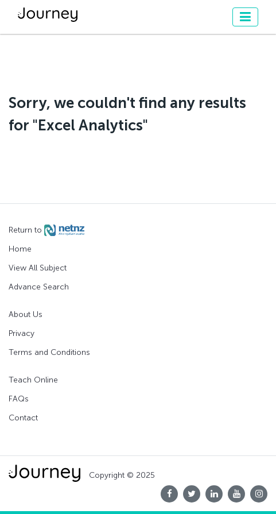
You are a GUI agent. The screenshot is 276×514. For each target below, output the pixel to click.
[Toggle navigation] (245, 16)
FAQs (19, 399)
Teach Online (33, 380)
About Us (25, 314)
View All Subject (38, 268)
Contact (23, 418)
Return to (46, 230)
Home (20, 249)
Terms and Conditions (49, 352)
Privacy (21, 333)
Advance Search (39, 287)
